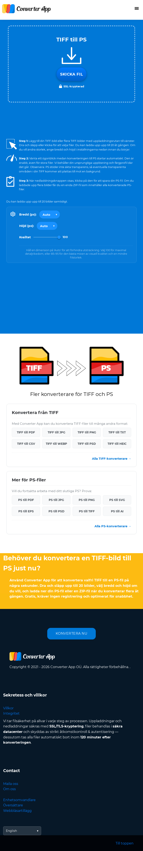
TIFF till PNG (87, 432)
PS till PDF (26, 500)
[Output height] (47, 226)
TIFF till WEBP (56, 443)
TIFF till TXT (117, 432)
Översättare (13, 805)
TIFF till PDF (26, 432)
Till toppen (125, 843)
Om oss (9, 789)
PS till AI (117, 511)
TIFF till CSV (26, 443)
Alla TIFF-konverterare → (111, 459)
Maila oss (10, 784)
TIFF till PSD (87, 443)
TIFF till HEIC (117, 443)
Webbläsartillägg (17, 811)
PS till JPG (56, 500)
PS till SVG (117, 500)
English (11, 831)
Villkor (8, 708)
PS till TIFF (87, 511)
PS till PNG (87, 500)
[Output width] (49, 214)
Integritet (11, 713)
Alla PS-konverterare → (112, 526)
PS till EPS (26, 511)
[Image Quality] (47, 237)
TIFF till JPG (56, 432)
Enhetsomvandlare (19, 800)
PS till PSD (56, 511)
